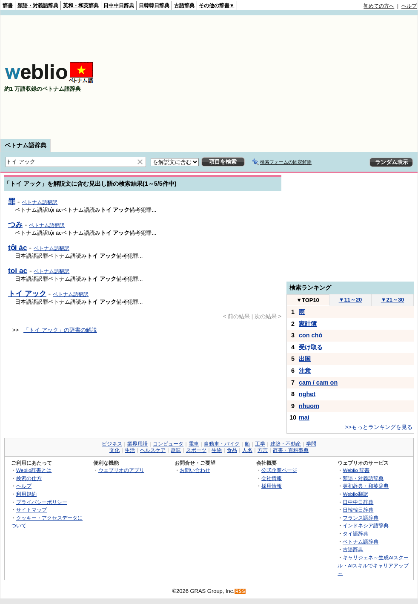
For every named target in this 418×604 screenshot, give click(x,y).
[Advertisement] (325, 77)
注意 (305, 370)
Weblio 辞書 (356, 470)
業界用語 (137, 443)
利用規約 (26, 494)
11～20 (350, 299)
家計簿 (308, 323)
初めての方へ (379, 6)
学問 (311, 443)
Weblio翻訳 (355, 494)
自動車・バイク (222, 443)
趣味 (176, 450)
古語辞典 (184, 5)
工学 (260, 443)
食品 (232, 450)
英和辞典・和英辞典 (366, 486)
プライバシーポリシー (41, 502)
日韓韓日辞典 (154, 5)
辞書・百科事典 (291, 450)
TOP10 (307, 300)
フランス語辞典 (360, 518)
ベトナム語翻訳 (39, 202)
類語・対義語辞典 (37, 5)
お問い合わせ (195, 470)
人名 (247, 450)
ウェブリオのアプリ (121, 470)
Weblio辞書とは (34, 470)
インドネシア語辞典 (366, 525)
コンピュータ (168, 443)
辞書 (8, 5)
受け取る (311, 347)
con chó (310, 335)
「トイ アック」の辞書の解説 (60, 330)
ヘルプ (409, 6)
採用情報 (271, 486)
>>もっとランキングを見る (378, 427)
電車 (194, 443)
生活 (130, 450)
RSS (240, 591)
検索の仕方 (29, 478)
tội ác (17, 247)
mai (304, 417)
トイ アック (27, 293)
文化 (114, 450)
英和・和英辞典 (81, 5)
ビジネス (112, 443)
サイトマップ (31, 509)
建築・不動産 (285, 443)
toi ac (17, 270)
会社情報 (271, 478)
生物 (217, 450)
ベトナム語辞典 (25, 145)
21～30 (392, 299)
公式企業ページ (279, 470)
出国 (305, 358)
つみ (15, 224)
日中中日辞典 (118, 5)
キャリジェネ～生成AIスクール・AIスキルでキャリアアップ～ (373, 565)
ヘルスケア (153, 450)
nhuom (309, 406)
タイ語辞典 (355, 533)
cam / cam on (318, 382)
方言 (263, 450)
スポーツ (196, 450)
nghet (307, 394)
